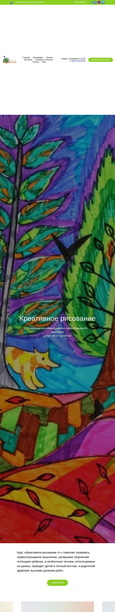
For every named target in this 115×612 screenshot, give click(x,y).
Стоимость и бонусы (44, 60)
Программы (38, 57)
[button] (100, 60)
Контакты (28, 60)
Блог (44, 62)
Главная (26, 57)
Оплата (36, 62)
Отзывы (49, 57)
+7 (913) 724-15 (76, 61)
